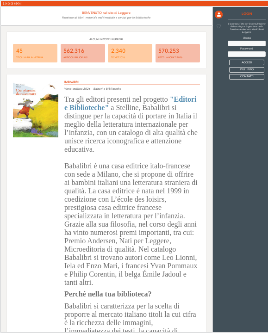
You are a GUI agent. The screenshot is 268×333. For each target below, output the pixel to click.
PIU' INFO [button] (247, 69)
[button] (219, 14)
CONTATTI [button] (247, 76)
